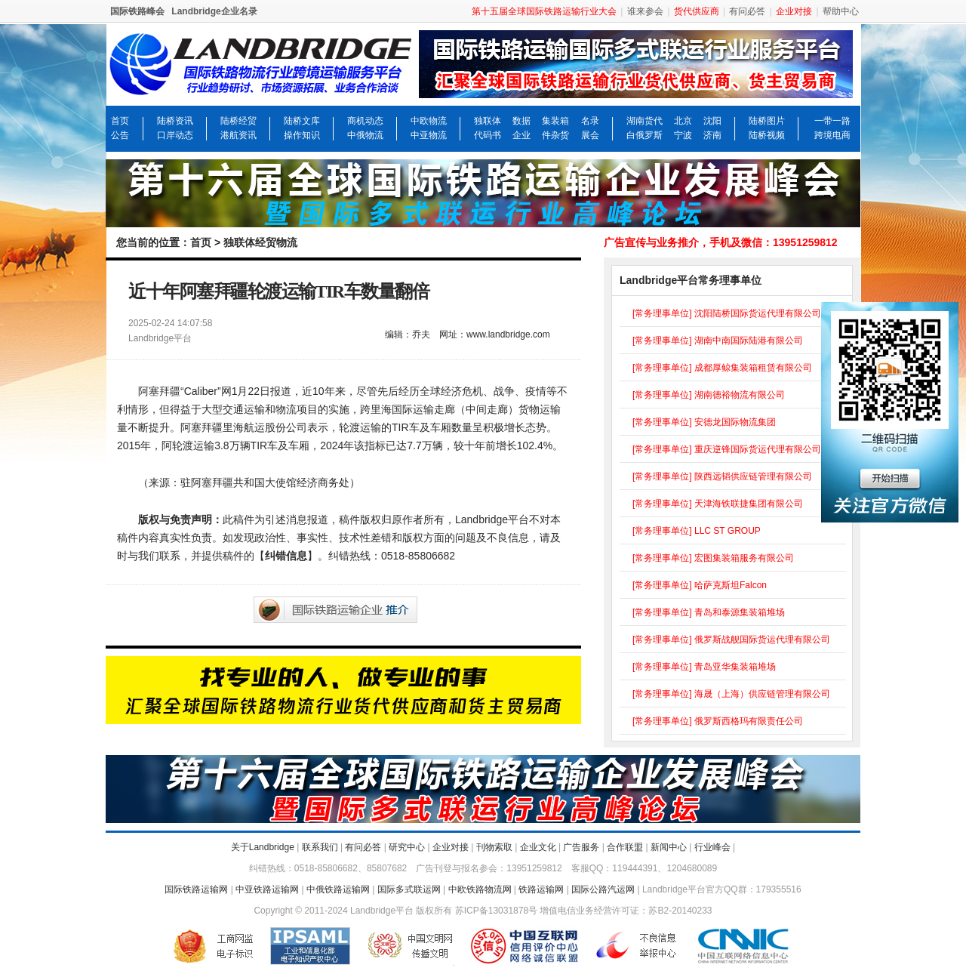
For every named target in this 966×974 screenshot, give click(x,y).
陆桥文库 (302, 121)
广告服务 (581, 847)
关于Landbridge (262, 847)
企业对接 (450, 847)
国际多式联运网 (409, 889)
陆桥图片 (767, 121)
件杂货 (555, 135)
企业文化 (538, 847)
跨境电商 (832, 135)
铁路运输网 (541, 889)
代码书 (487, 135)
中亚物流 (429, 135)
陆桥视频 (767, 135)
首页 (120, 121)
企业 (521, 135)
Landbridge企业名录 (214, 11)
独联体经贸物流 (260, 242)
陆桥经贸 (238, 121)
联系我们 (320, 847)
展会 (590, 135)
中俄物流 (365, 135)
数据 (521, 121)
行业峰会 (712, 847)
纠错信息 (286, 556)
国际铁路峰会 (137, 11)
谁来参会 (645, 11)
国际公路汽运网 (603, 889)
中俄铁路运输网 (338, 889)
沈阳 (712, 121)
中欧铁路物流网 (480, 889)
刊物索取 (494, 847)
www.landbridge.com (508, 334)
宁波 (683, 135)
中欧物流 (429, 121)
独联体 (487, 121)
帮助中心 (841, 11)
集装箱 (555, 121)
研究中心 (407, 847)
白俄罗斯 (644, 135)
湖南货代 (644, 121)
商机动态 (365, 121)
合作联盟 (625, 847)
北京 (683, 121)
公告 (120, 135)
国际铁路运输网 (196, 889)
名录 (590, 121)
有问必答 (747, 11)
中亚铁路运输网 (267, 889)
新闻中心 (669, 847)
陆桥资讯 (175, 121)
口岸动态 (175, 135)
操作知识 (302, 135)
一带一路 (832, 121)
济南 (712, 135)
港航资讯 (238, 135)
